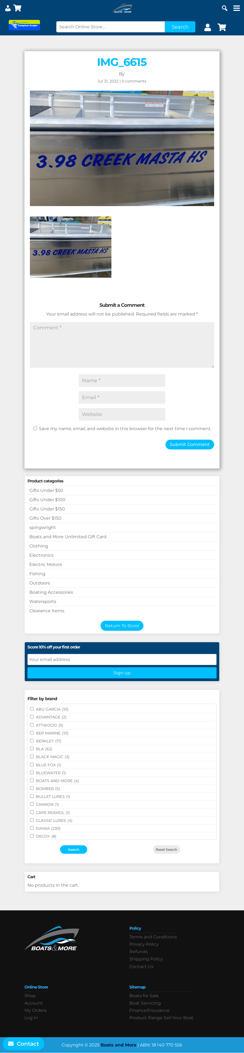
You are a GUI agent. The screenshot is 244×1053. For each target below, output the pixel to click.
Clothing (38, 546)
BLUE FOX (48, 765)
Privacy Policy (144, 944)
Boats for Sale (144, 995)
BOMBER (48, 788)
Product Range (145, 1017)
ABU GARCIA (52, 709)
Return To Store (122, 625)
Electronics (41, 555)
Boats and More (118, 1045)
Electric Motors (45, 564)
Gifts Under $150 (47, 509)
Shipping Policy (146, 959)
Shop (30, 995)
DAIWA (48, 828)
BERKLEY (48, 741)
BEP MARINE (52, 733)
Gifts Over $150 (45, 518)
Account (33, 1003)
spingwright (42, 527)
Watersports (42, 601)
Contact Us (141, 966)
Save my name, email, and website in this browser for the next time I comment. (125, 428)
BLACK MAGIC (53, 756)
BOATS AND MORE (57, 780)
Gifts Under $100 (47, 499)
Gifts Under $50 (46, 490)
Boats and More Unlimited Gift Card (68, 536)
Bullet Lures (53, 796)
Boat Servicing (145, 1003)
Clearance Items (46, 610)
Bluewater (51, 772)
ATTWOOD (49, 725)
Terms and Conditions (153, 936)
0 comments (134, 81)
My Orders (35, 1010)
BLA (44, 748)
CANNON (47, 804)
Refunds (138, 951)
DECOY (46, 836)
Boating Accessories (51, 592)
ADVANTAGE (51, 717)
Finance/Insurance (149, 1010)
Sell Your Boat (178, 1017)
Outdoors (39, 583)
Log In (31, 1017)
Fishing (37, 573)
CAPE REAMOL (53, 812)
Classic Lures (54, 820)
